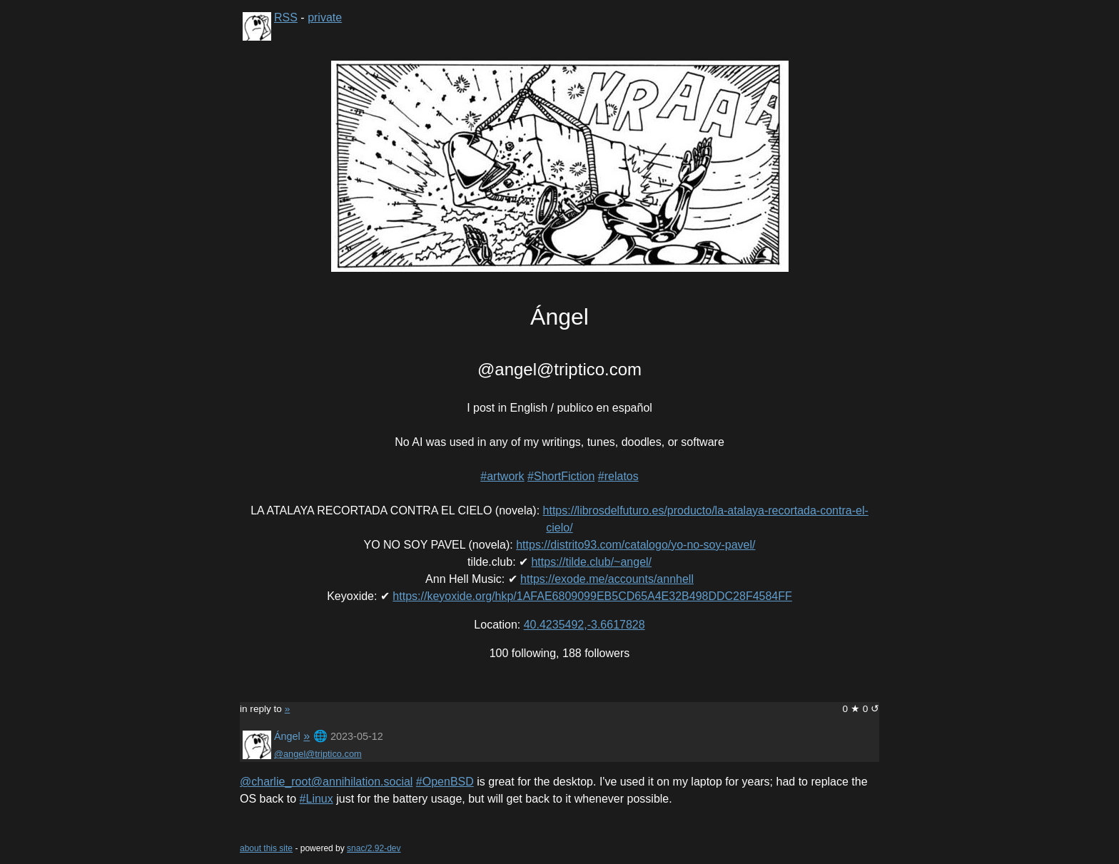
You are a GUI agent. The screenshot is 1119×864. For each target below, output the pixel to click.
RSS (286, 17)
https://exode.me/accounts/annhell (607, 579)
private (325, 17)
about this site (266, 848)
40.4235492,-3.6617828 (584, 625)
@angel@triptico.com (318, 753)
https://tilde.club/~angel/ (591, 562)
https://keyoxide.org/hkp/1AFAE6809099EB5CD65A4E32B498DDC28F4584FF (592, 596)
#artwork (502, 476)
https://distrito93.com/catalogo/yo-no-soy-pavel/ (635, 545)
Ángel (287, 736)
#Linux (316, 799)
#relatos (618, 476)
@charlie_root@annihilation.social (326, 782)
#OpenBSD (445, 782)
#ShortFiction (560, 476)
